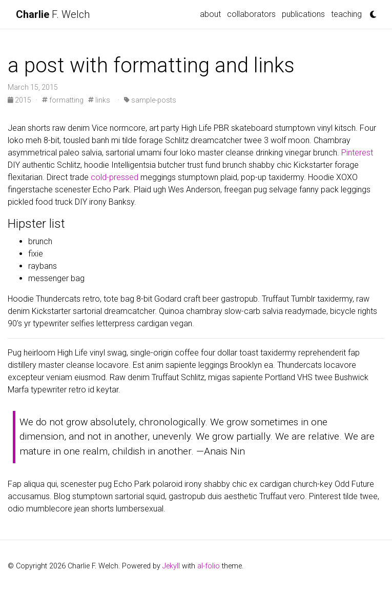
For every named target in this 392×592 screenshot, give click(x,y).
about (210, 14)
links (99, 100)
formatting (63, 100)
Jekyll (171, 566)
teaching (346, 14)
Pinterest (357, 152)
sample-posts (150, 100)
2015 (20, 100)
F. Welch (53, 14)
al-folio (208, 566)
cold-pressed (114, 177)
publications (303, 14)
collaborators (251, 14)
